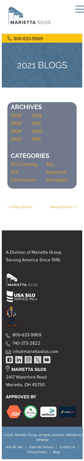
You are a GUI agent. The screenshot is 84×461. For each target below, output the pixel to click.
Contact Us (67, 447)
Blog (56, 452)
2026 (16, 115)
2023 (16, 139)
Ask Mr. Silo (14, 447)
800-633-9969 (28, 38)
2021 (36, 123)
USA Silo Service (41, 447)
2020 (36, 131)
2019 (36, 139)
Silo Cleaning (24, 164)
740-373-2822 (26, 343)
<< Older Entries (19, 207)
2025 (16, 123)
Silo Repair (57, 179)
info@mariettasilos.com (35, 351)
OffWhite (42, 439)
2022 (36, 115)
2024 (16, 131)
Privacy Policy (37, 452)
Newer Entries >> (63, 207)
